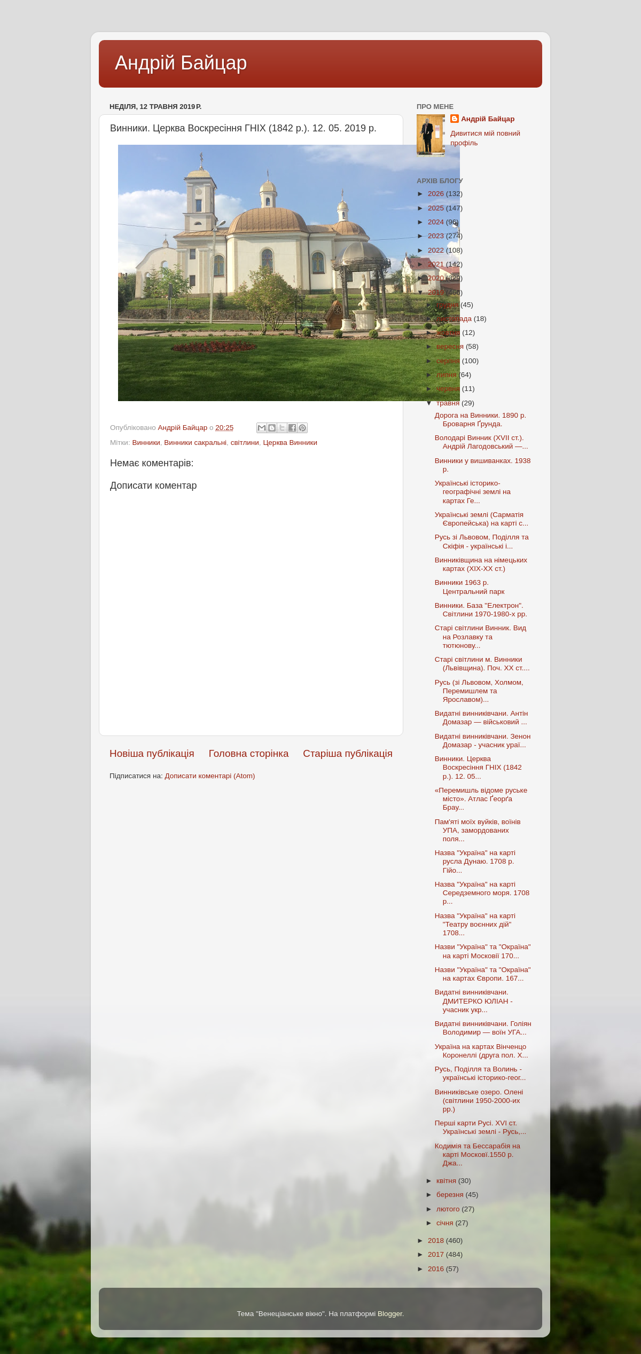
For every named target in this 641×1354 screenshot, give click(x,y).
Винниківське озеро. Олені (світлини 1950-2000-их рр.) (479, 1100)
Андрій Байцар (181, 63)
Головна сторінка (249, 753)
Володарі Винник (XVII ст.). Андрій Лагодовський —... (481, 442)
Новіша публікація (152, 753)
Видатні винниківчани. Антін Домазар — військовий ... (481, 717)
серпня (449, 361)
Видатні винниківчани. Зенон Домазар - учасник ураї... (483, 740)
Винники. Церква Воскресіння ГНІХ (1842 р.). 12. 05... (478, 767)
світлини (245, 443)
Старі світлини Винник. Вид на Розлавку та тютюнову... (480, 636)
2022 (437, 250)
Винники (146, 443)
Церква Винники (290, 443)
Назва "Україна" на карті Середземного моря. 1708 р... (482, 892)
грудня (448, 305)
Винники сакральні (195, 443)
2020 (437, 278)
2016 (437, 1269)
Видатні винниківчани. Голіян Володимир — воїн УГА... (483, 1028)
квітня (447, 1181)
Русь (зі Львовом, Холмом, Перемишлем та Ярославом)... (479, 690)
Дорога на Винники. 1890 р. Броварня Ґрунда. (480, 419)
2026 (437, 194)
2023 (437, 236)
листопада (455, 319)
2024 (437, 222)
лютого (449, 1209)
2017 (437, 1254)
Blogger (390, 1314)
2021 (437, 264)
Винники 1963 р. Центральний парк (470, 586)
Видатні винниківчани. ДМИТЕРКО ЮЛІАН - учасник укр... (474, 1000)
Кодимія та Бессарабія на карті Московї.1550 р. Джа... (477, 1154)
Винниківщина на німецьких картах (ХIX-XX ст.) (481, 564)
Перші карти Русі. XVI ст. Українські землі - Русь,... (481, 1127)
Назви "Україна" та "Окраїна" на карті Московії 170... (483, 951)
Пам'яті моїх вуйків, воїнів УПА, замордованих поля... (478, 830)
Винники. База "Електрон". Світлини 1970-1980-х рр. (481, 609)
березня (451, 1195)
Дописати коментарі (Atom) (210, 776)
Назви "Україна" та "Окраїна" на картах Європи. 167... (483, 974)
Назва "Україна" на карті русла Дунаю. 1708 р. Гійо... (475, 861)
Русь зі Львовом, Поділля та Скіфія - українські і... (482, 541)
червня (449, 389)
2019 (437, 292)
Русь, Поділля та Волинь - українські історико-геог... (480, 1073)
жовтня (449, 332)
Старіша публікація (348, 753)
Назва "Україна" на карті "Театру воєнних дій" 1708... (475, 924)
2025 (437, 208)
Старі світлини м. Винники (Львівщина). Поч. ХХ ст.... (482, 663)
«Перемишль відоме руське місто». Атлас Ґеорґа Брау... (481, 798)
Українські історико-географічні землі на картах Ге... (473, 491)
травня (449, 403)
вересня (451, 346)
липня (447, 375)
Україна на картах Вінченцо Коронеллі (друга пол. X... (481, 1051)
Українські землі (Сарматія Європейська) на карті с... (482, 519)
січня (445, 1223)
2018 (437, 1240)
